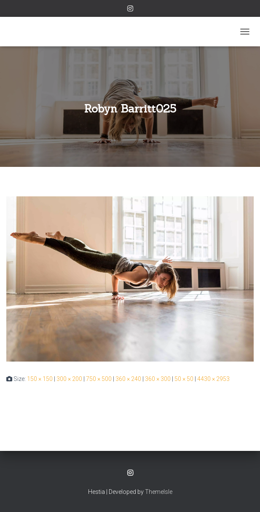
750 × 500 (99, 378)
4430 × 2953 (213, 378)
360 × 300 (158, 378)
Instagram (130, 9)
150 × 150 (40, 378)
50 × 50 (183, 378)
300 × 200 (69, 378)
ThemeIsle (158, 491)
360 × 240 (128, 378)
